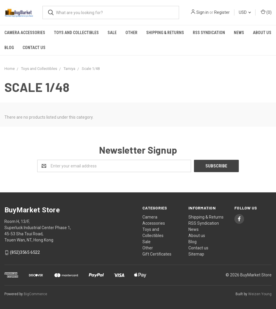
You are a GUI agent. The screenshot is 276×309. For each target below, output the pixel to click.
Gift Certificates (156, 254)
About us (262, 32)
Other (131, 32)
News (239, 32)
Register (222, 12)
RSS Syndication (209, 32)
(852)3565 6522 (25, 252)
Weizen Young (260, 294)
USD (245, 12)
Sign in (202, 12)
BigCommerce (35, 294)
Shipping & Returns (165, 32)
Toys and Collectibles (76, 32)
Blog (9, 47)
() (266, 12)
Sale (112, 32)
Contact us (34, 47)
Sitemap (196, 254)
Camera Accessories (24, 32)
